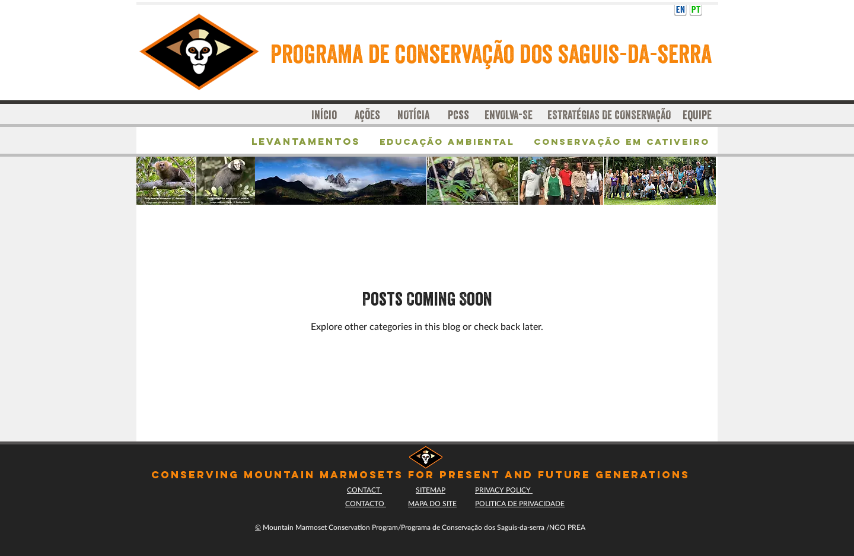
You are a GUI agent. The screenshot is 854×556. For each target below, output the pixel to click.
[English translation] (680, 9)
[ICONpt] (696, 9)
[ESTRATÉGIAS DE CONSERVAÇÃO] (609, 115)
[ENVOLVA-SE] (511, 115)
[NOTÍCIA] (413, 115)
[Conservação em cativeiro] (622, 142)
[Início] (324, 115)
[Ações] (367, 115)
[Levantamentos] (309, 142)
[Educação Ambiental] (447, 142)
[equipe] (700, 115)
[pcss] (462, 115)
